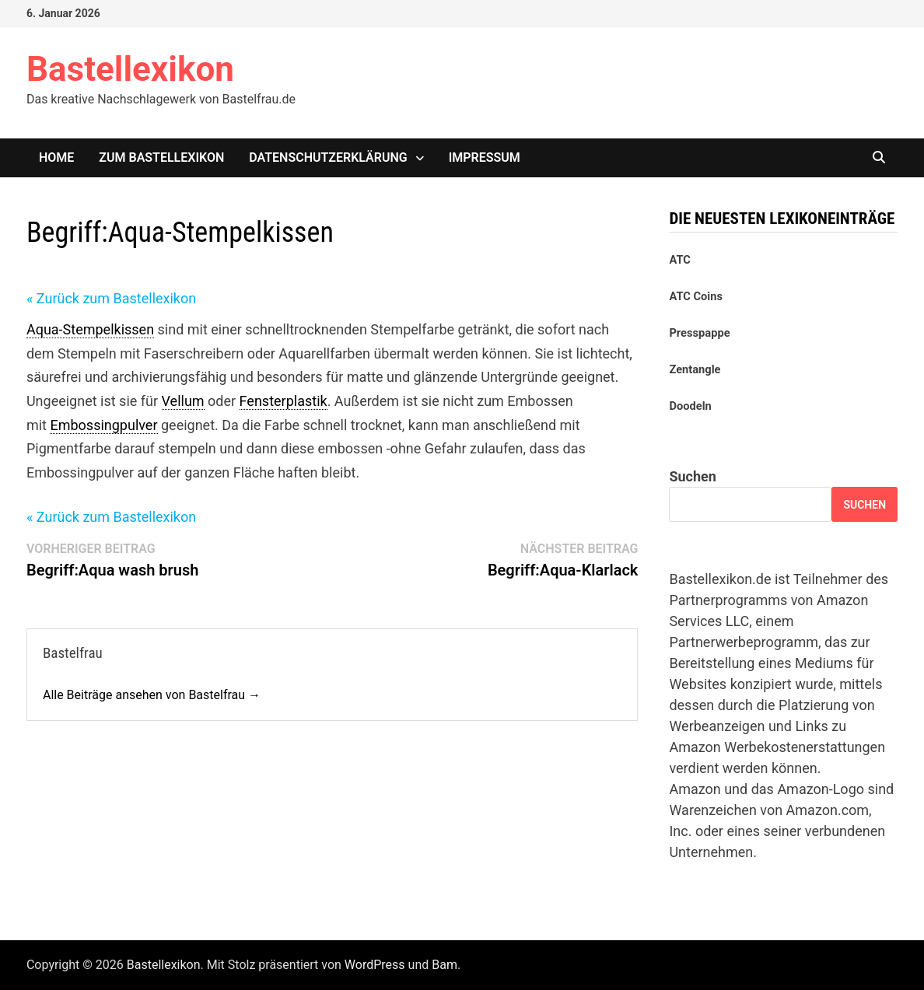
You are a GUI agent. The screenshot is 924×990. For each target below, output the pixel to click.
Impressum (484, 157)
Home (56, 157)
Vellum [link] (183, 401)
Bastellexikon (130, 69)
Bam (444, 964)
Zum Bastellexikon (161, 157)
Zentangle (694, 369)
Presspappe (699, 333)
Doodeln (690, 406)
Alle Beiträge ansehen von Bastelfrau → (152, 694)
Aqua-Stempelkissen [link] (90, 329)
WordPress (375, 964)
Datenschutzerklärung (328, 157)
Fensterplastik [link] (283, 401)
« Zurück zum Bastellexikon (111, 298)
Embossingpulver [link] (103, 425)
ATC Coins (696, 296)
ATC (679, 260)
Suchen (692, 476)
